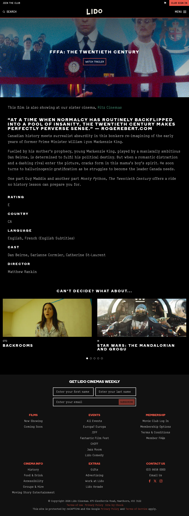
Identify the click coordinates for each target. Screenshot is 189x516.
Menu (180, 11)
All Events (94, 421)
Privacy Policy (94, 504)
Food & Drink (33, 475)
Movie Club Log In (155, 421)
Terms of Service (136, 508)
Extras (94, 463)
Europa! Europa (94, 426)
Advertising (94, 475)
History (33, 469)
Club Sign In (179, 2)
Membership (155, 415)
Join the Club (11, 2)
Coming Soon (33, 426)
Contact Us (155, 463)
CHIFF (94, 443)
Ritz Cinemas (110, 107)
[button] (87, 358)
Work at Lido (94, 481)
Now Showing (33, 421)
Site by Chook (114, 504)
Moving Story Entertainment (33, 492)
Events (94, 415)
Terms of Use (75, 504)
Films (33, 415)
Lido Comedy (94, 455)
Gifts (94, 469)
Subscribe (126, 402)
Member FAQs (155, 438)
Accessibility (33, 481)
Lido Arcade (94, 486)
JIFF (94, 432)
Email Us (155, 475)
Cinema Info (33, 463)
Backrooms (18, 346)
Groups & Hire (33, 486)
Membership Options (155, 426)
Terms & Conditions (155, 432)
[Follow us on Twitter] (155, 481)
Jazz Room (94, 449)
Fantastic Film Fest (94, 438)
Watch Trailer (94, 61)
